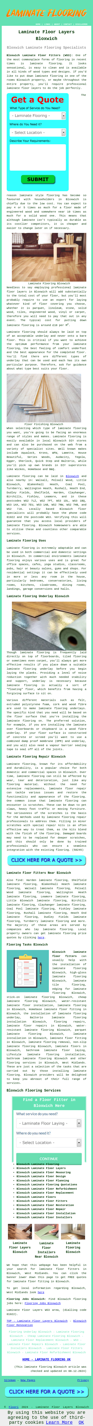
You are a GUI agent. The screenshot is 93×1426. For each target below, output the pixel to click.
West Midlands (73, 1062)
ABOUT (57, 24)
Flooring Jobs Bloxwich (43, 1303)
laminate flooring (58, 929)
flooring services (21, 1062)
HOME (38, 24)
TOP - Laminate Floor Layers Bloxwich (37, 1320)
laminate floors (68, 1046)
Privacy (83, 1380)
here (41, 937)
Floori (14, 1407)
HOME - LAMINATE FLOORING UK (46, 1359)
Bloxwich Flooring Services (34, 1091)
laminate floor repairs (27, 1025)
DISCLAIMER (81, 24)
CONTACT (67, 24)
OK (81, 1422)
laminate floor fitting (68, 1038)
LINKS (47, 24)
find (19, 880)
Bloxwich (72, 476)
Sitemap (10, 1380)
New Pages (28, 1380)
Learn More (59, 1422)
